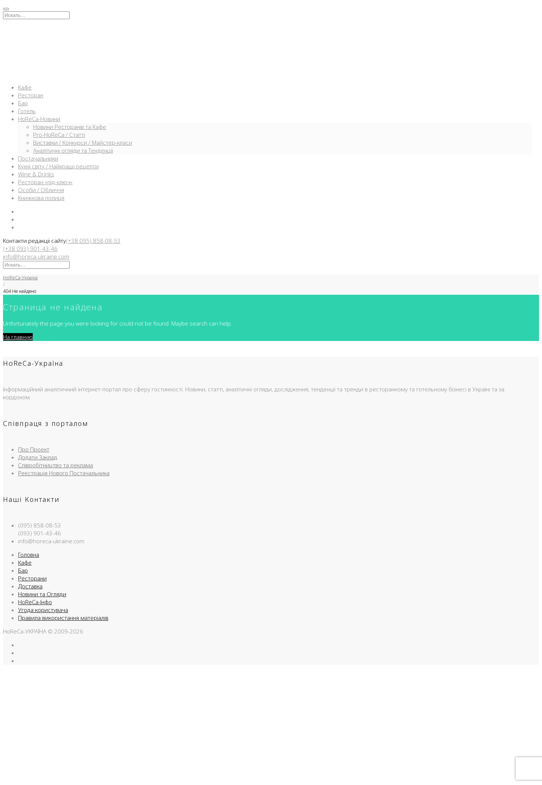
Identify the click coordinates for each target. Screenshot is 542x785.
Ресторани (32, 578)
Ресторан (30, 95)
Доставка (30, 586)
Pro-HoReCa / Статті (59, 134)
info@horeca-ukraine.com (36, 256)
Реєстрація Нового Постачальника (64, 473)
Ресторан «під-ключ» (45, 182)
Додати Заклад (37, 457)
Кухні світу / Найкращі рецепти (58, 166)
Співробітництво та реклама (55, 465)
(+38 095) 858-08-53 (93, 240)
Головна (28, 554)
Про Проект (33, 449)
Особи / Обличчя (41, 190)
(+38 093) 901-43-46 (30, 248)
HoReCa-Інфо (35, 602)
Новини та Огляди (42, 594)
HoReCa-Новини (39, 119)
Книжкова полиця (41, 198)
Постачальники (38, 158)
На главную (18, 337)
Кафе (25, 87)
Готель (27, 111)
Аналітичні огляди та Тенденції (73, 150)
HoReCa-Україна (20, 277)
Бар (23, 103)
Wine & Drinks (36, 174)
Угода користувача (43, 610)
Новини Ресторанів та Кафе (69, 126)
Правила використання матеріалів (63, 617)
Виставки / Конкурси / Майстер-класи (82, 142)
